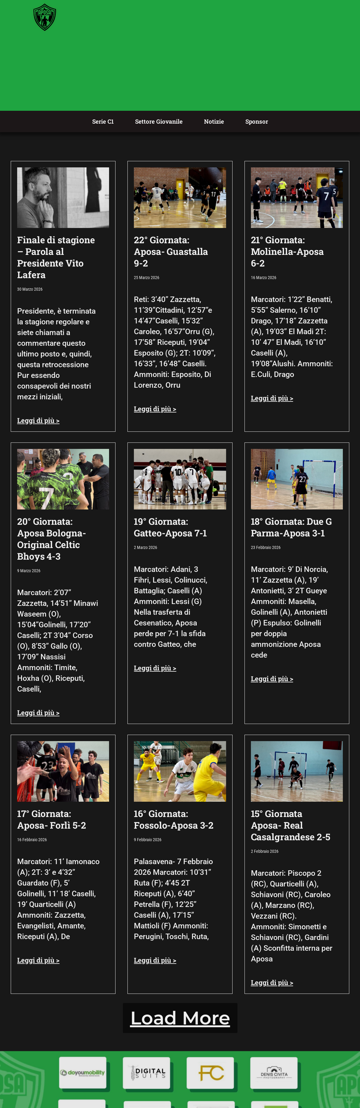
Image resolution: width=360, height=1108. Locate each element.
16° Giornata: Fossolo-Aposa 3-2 (174, 819)
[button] (180, 1018)
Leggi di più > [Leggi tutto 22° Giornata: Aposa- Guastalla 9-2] (155, 408)
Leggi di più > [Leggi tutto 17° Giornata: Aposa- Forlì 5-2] (38, 960)
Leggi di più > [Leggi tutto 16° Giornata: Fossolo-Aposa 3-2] (155, 960)
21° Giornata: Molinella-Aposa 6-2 (287, 251)
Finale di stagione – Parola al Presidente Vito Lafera (56, 257)
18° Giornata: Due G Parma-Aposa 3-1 (291, 527)
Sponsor (256, 121)
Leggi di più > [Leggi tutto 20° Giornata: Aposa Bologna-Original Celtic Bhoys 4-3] (38, 712)
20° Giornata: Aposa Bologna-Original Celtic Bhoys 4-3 (51, 538)
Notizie (214, 121)
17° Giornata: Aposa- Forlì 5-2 (51, 819)
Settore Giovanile (159, 121)
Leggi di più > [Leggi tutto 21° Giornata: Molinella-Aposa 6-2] (272, 398)
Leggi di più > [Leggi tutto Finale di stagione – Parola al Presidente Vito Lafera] (38, 420)
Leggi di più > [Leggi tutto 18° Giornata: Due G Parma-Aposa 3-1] (272, 678)
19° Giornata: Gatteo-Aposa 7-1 (170, 527)
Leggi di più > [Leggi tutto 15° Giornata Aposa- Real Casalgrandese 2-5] (272, 982)
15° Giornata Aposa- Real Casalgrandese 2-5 (291, 825)
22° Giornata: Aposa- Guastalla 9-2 (171, 251)
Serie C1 (103, 121)
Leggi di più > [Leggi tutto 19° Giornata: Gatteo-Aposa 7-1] (155, 667)
